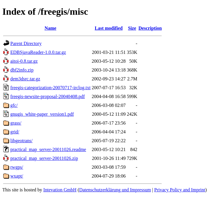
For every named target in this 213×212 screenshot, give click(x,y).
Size (132, 28)
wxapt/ (16, 175)
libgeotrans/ (21, 140)
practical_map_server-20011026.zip (44, 158)
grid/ (14, 131)
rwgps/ (16, 167)
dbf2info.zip (22, 69)
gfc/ (14, 105)
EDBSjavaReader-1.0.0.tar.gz (38, 52)
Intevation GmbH (59, 189)
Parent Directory (26, 43)
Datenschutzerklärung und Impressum (115, 189)
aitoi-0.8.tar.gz (24, 61)
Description (150, 28)
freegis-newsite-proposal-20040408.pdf (47, 96)
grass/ (15, 122)
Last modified (109, 28)
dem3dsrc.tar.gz (25, 78)
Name (50, 28)
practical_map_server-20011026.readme (48, 149)
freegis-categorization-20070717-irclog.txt (50, 87)
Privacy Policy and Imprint (179, 189)
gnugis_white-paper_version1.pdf (42, 114)
